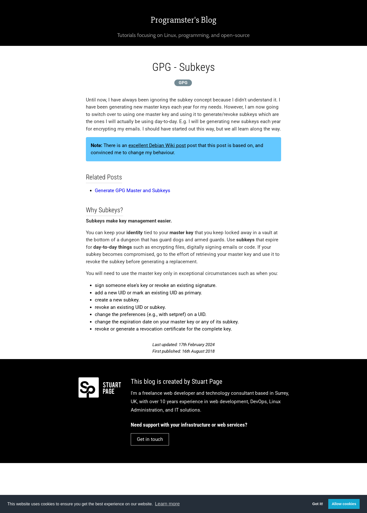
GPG (183, 82)
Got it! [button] (317, 504)
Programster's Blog (183, 20)
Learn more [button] (167, 503)
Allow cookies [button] (344, 504)
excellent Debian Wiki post (157, 145)
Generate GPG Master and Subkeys (132, 190)
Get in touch (150, 439)
